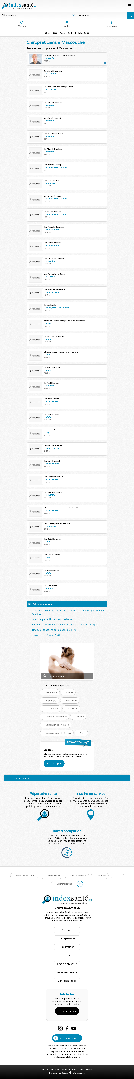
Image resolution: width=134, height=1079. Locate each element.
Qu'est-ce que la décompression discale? (52, 619)
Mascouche (71, 700)
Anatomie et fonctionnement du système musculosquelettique (64, 624)
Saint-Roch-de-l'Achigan (57, 724)
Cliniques (101, 875)
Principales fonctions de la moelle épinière (53, 629)
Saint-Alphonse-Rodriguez (58, 732)
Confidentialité (86, 1069)
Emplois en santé (67, 964)
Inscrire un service (69, 1038)
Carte (82, 732)
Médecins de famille (26, 875)
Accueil (62, 33)
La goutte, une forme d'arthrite (47, 635)
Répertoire (22, 24)
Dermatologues (64, 883)
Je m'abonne (70, 1011)
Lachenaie (73, 708)
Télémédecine (53, 875)
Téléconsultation (21, 778)
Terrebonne (51, 692)
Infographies (112, 24)
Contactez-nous (67, 980)
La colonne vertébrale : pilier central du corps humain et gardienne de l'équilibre (68, 612)
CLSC (119, 875)
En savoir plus (54, 763)
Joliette (69, 692)
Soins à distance (67, 24)
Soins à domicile (78, 875)
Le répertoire (67, 938)
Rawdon (80, 716)
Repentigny (51, 700)
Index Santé (47, 1069)
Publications (67, 947)
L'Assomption (52, 708)
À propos (67, 930)
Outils (67, 955)
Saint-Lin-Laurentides (56, 716)
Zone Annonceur (67, 972)
